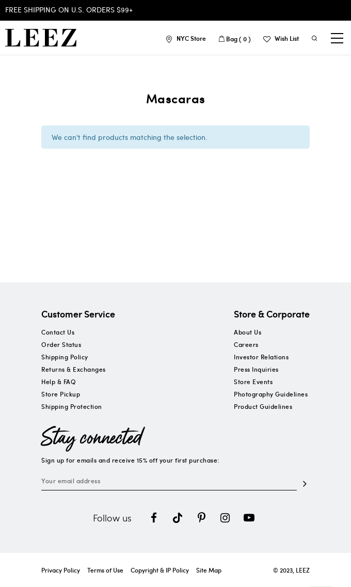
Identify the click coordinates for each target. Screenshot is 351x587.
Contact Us (57, 332)
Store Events (253, 381)
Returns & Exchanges (73, 369)
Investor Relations (261, 357)
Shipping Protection (71, 406)
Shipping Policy (64, 357)
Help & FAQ (58, 381)
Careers (246, 344)
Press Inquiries (256, 369)
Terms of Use (105, 570)
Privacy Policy (60, 570)
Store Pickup (60, 394)
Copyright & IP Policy (160, 570)
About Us (247, 332)
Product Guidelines (263, 406)
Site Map (208, 570)
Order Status (61, 344)
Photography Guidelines (271, 394)
